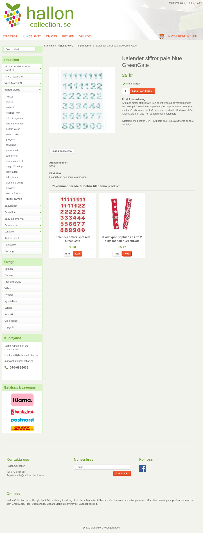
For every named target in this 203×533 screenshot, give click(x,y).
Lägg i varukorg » (142, 91)
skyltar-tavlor (13, 129)
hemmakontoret (14, 161)
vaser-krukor (12, 134)
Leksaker (23, 231)
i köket (9, 96)
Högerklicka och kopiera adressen (68, 177)
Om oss (51, 36)
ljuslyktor (10, 139)
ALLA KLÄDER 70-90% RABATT (23, 68)
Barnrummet (23, 225)
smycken (10, 188)
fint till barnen (14, 198)
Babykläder (23, 205)
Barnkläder (23, 212)
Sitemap (9, 251)
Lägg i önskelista (62, 151)
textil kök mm (13, 112)
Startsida (49, 45)
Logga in (9, 327)
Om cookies (11, 320)
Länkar (8, 307)
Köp (77, 253)
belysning (11, 145)
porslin (9, 102)
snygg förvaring (14, 166)
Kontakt (9, 314)
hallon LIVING (23, 89)
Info (67, 253)
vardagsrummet (14, 123)
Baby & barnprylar (23, 218)
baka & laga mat (15, 118)
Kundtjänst (32, 36)
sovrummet (12, 150)
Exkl (199, 2)
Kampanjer (10, 244)
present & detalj (14, 182)
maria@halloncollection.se (19, 361)
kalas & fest (12, 177)
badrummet (12, 155)
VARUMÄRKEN (23, 83)
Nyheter (9, 294)
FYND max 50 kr (14, 76)
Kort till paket (12, 238)
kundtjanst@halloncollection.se (21, 355)
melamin (10, 107)
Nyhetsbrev (11, 301)
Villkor (85, 36)
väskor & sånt (13, 193)
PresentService (13, 281)
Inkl (190, 2)
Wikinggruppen (112, 527)
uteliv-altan (12, 171)
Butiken (68, 36)
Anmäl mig (122, 473)
